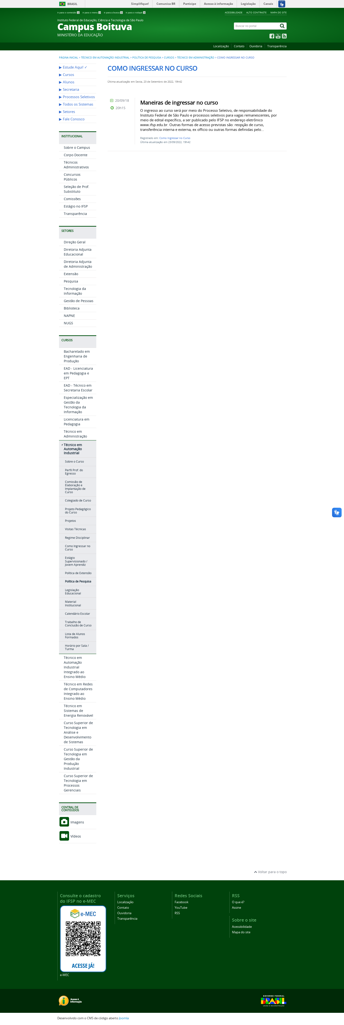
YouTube (181, 908)
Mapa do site (278, 12)
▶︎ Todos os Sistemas (76, 104)
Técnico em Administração (195, 57)
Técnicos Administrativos (76, 164)
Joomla (124, 1018)
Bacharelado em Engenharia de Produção (77, 356)
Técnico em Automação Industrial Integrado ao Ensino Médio (75, 667)
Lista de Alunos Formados (75, 635)
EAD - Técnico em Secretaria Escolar (78, 387)
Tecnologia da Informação (75, 291)
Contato (239, 46)
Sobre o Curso (74, 461)
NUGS (68, 323)
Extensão (71, 274)
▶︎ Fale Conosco (72, 119)
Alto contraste (256, 12)
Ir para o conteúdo (68, 12)
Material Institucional (73, 603)
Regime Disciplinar (77, 537)
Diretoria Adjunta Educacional (77, 251)
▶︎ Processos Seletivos (77, 97)
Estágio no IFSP (76, 206)
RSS (177, 913)
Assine (236, 908)
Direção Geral (75, 242)
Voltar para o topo (270, 872)
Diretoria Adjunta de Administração (78, 264)
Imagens (71, 822)
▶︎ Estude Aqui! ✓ (73, 67)
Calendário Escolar (77, 613)
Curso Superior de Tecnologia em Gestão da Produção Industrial (78, 759)
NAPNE (69, 315)
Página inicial (68, 57)
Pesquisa (71, 281)
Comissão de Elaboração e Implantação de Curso (75, 487)
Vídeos (70, 836)
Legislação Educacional (73, 591)
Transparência (277, 46)
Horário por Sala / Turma (77, 647)
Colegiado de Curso (78, 500)
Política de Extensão (78, 573)
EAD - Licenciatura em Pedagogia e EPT (78, 373)
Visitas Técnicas (75, 529)
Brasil (72, 4)
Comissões (72, 199)
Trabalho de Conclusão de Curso (78, 623)
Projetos (70, 521)
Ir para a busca (113, 12)
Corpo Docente (75, 155)
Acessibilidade (233, 12)
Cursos (169, 57)
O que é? (238, 902)
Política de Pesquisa (146, 57)
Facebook (181, 902)
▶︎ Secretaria (69, 89)
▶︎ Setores (67, 111)
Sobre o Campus (77, 147)
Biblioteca (72, 308)
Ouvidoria (255, 46)
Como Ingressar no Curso (77, 547)
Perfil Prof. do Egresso (74, 471)
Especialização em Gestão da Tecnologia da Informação (78, 404)
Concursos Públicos (72, 177)
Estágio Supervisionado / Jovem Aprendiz (76, 561)
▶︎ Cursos (66, 74)
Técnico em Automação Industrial (105, 57)
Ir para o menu (92, 12)
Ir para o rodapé (135, 12)
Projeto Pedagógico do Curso (78, 510)
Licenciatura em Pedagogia (76, 421)
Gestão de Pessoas (78, 301)
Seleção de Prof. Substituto (76, 189)
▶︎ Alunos (66, 82)
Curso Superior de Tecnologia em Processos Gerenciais (78, 783)
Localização (221, 46)
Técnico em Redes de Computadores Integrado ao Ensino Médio (78, 691)
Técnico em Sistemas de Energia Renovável (78, 711)
